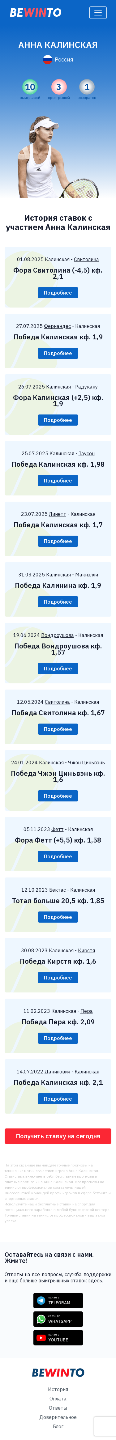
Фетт (57, 829)
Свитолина (86, 259)
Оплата (58, 1398)
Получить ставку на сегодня (58, 1136)
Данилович (57, 1071)
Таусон (87, 453)
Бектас (57, 890)
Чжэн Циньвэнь (86, 762)
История (58, 1389)
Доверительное (58, 1417)
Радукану (86, 387)
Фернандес (57, 326)
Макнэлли (86, 574)
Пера (86, 1011)
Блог (58, 1426)
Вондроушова (57, 635)
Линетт (57, 514)
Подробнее (58, 293)
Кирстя (86, 950)
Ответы (58, 1408)
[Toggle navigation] (98, 12)
